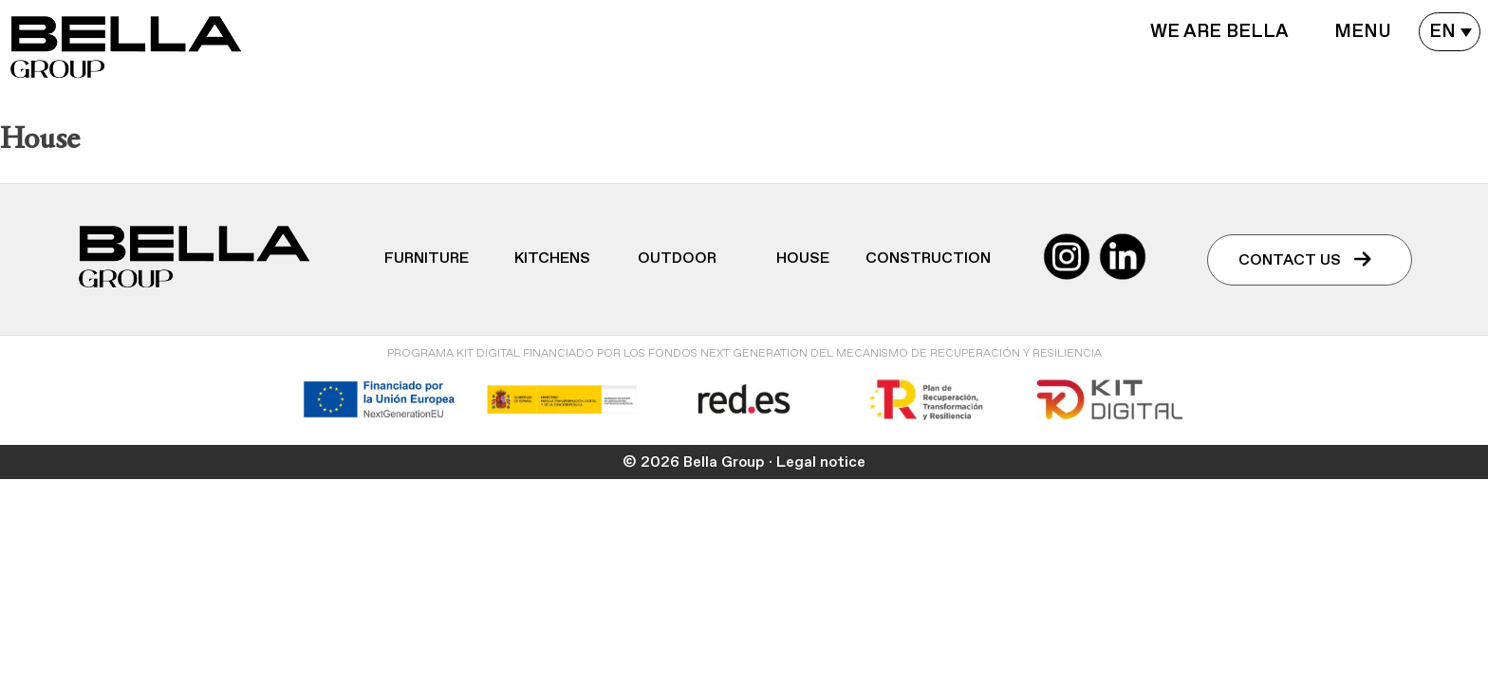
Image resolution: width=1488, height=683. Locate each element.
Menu (1362, 31)
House (802, 258)
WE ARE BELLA (1219, 31)
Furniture (426, 258)
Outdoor (677, 258)
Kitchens (552, 258)
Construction (928, 258)
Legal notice (820, 461)
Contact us (1304, 259)
